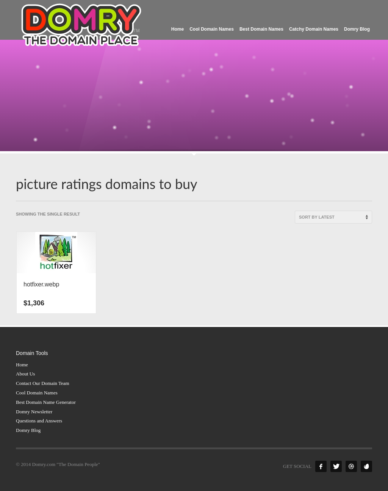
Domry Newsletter (34, 411)
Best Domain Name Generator (46, 402)
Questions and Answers (39, 421)
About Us (25, 374)
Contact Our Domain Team (42, 383)
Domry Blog (28, 430)
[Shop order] (333, 217)
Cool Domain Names (37, 393)
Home (22, 364)
